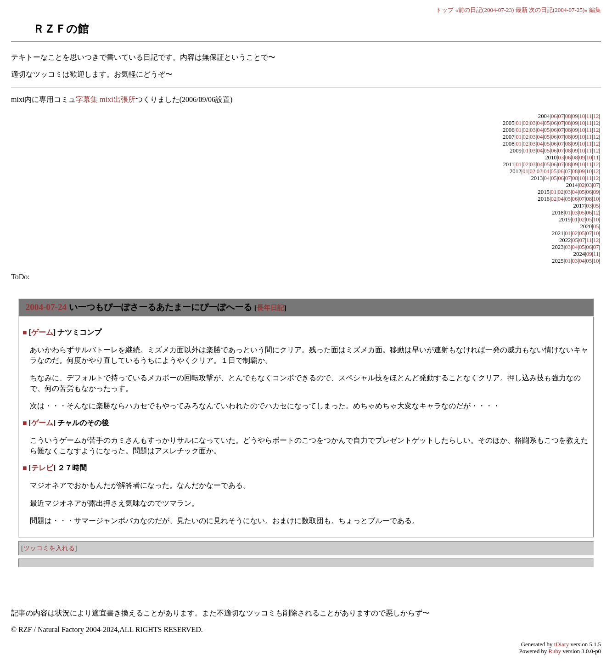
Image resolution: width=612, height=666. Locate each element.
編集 (595, 9)
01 (519, 123)
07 (561, 116)
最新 (522, 9)
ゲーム (42, 332)
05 (547, 123)
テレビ (42, 468)
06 (554, 116)
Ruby (555, 651)
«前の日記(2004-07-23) (484, 9)
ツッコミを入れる (49, 548)
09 (575, 116)
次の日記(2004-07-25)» (558, 9)
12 (596, 116)
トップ (445, 9)
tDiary (561, 644)
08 (568, 116)
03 (533, 123)
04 (540, 123)
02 (526, 123)
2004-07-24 (46, 307)
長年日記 (270, 307)
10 (582, 116)
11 (589, 116)
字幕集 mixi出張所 (105, 99)
